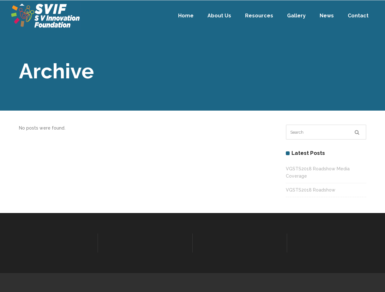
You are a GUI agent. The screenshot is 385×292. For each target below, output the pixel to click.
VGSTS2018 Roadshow (310, 189)
